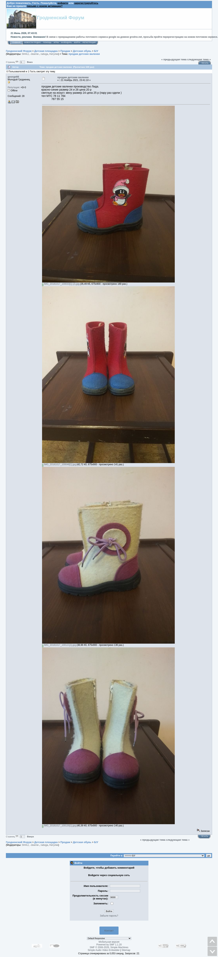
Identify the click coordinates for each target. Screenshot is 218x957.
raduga (44, 54)
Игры (56, 42)
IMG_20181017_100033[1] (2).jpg (60, 284)
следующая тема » (199, 59)
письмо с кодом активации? (45, 6)
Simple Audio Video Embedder (104, 950)
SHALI (25, 54)
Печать (204, 63)
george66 (13, 76)
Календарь (66, 42)
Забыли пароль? (109, 915)
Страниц (12, 62)
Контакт (109, 930)
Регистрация (89, 42)
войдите (62, 3)
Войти (77, 42)
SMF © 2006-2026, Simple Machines (109, 947)
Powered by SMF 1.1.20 (109, 944)
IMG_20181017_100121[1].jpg (59, 645)
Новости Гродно (32, 42)
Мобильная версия (109, 941)
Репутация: (14, 87)
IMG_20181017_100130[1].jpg (59, 825)
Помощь (47, 42)
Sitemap (126, 950)
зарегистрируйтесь (86, 3)
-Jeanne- (34, 54)
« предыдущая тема (174, 59)
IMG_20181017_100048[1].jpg (59, 464)
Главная (16, 42)
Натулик (53, 54)
